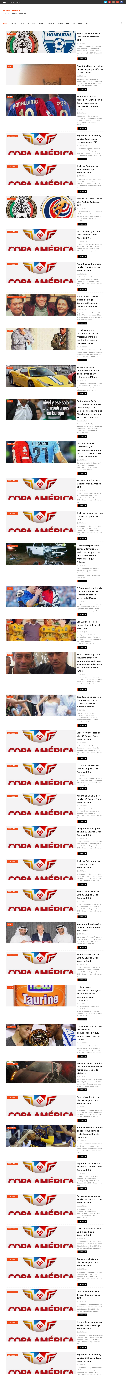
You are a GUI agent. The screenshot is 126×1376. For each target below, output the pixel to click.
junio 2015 (94, 329)
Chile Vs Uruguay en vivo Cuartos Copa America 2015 (104, 401)
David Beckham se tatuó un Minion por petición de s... (104, 337)
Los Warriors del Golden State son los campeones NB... (104, 474)
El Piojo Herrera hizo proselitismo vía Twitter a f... (104, 587)
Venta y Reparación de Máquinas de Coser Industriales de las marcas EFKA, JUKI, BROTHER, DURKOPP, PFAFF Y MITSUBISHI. (102, 85)
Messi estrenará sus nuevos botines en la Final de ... (102, 655)
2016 (90, 305)
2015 (90, 308)
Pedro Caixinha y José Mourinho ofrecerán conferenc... (103, 420)
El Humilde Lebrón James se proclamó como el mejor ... (102, 489)
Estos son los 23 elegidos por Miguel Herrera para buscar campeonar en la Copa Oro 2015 (59, 1100)
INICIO (5, 2)
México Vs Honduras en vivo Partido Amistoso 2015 (105, 332)
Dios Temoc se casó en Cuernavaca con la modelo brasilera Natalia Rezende (59, 543)
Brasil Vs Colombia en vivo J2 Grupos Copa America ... (102, 484)
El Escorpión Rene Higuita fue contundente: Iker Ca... (102, 411)
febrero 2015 (95, 679)
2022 (90, 287)
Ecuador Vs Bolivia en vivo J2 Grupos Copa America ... (102, 509)
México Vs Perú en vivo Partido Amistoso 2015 (103, 631)
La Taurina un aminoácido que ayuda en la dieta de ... (103, 469)
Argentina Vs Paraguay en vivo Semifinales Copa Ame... (103, 347)
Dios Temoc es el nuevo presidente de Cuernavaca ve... (105, 582)
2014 (90, 686)
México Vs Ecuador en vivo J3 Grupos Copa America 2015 (102, 455)
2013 (90, 689)
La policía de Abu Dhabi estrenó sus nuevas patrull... (105, 548)
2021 (90, 290)
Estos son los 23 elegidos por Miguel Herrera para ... (105, 533)
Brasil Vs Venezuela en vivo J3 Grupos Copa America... (102, 430)
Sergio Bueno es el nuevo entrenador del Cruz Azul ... (102, 660)
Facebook (32, 23)
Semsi (80, 23)
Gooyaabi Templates (39, 1373)
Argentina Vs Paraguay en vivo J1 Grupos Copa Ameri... (104, 523)
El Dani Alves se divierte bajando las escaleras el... (105, 602)
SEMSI (12, 2)
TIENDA (18, 2)
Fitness (41, 23)
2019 (90, 296)
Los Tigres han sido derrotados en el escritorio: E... (104, 616)
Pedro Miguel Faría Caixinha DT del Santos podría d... (104, 386)
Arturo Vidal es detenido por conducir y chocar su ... (102, 479)
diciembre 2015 (96, 311)
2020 (90, 293)
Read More (45, 51)
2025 (90, 278)
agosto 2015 (95, 323)
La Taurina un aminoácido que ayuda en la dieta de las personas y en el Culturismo (60, 768)
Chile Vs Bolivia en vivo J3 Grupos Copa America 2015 (104, 450)
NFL (74, 23)
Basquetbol (12, 793)
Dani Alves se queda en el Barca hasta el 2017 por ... (103, 567)
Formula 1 (51, 23)
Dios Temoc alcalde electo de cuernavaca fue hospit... (102, 572)
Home (5, 23)
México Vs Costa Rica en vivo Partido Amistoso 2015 (102, 357)
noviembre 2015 (97, 314)
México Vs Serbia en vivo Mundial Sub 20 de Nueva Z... (104, 611)
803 (21, 1303)
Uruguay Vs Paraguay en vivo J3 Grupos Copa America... (103, 445)
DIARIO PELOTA (11, 10)
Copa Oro (11, 1098)
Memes (60, 23)
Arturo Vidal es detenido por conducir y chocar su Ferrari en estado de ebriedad (60, 823)
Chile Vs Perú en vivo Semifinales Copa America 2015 (104, 352)
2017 (90, 302)
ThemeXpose (16, 1373)
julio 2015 (94, 326)
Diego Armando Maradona (17, 234)
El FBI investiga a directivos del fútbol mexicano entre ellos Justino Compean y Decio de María (60, 264)
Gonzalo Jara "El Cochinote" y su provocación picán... (104, 391)
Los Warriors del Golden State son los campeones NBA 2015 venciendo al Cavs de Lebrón (60, 796)
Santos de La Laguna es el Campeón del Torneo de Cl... (103, 665)
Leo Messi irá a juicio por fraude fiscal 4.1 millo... (103, 543)
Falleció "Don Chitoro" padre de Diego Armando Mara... (103, 372)
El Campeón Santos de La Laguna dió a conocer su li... (104, 597)
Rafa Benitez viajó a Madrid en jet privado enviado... (104, 650)
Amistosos (11, 34)
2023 (90, 284)
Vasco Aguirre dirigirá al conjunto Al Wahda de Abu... (104, 460)
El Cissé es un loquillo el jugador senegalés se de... (103, 621)
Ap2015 (10, 289)
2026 (90, 275)
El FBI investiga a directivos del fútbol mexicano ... (103, 376)
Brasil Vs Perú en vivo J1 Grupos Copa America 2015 (103, 513)
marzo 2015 (95, 676)
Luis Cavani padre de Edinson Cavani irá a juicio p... (102, 406)
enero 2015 (95, 682)
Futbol (10, 58)
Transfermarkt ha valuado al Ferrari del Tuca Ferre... (102, 381)
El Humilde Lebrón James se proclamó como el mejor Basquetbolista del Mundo (55, 876)
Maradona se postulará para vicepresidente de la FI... (102, 577)
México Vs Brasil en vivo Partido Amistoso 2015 (103, 592)
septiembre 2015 (97, 320)
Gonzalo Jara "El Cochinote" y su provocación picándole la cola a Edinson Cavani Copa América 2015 (59, 351)
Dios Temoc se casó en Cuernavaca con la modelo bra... (105, 425)
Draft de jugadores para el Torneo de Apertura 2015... (104, 558)
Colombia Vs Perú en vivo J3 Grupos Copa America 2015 (105, 435)
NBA (67, 23)
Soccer (88, 23)
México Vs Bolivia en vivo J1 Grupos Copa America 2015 (104, 538)
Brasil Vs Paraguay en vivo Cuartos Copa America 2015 (104, 362)
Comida (10, 765)
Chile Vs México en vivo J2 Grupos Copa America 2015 (104, 504)
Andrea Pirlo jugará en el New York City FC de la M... (104, 626)
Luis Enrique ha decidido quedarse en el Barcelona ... (104, 562)
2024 (90, 281)
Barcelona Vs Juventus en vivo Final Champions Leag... (103, 606)
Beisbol (13, 23)
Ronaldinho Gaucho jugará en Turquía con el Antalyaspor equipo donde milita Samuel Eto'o (58, 85)
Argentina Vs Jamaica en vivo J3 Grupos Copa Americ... (103, 440)
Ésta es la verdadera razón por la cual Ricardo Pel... (104, 646)
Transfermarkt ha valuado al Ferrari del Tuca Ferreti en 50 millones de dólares (59, 292)
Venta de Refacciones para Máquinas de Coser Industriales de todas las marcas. (102, 77)
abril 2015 (94, 673)
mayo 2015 (94, 670)
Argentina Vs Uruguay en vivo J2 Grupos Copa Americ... (103, 494)
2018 (90, 299)
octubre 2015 (96, 317)
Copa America (12, 111)
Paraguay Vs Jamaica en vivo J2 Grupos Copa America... (103, 499)
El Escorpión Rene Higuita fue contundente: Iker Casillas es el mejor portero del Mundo (60, 459)
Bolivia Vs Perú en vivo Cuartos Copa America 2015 (103, 396)
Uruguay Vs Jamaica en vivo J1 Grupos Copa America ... (103, 528)
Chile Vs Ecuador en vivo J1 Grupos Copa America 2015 (104, 553)
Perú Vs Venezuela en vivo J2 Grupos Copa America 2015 (102, 465)
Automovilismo (13, 1175)
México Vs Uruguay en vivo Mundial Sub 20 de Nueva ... (104, 641)
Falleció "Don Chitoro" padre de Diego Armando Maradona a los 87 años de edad (60, 236)
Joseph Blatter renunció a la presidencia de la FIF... (102, 636)
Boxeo (22, 23)
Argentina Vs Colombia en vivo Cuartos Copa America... (103, 367)
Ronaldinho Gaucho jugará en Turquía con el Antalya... (102, 342)
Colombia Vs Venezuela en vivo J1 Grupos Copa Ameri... (104, 518)
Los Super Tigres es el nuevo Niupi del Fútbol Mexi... (104, 416)
